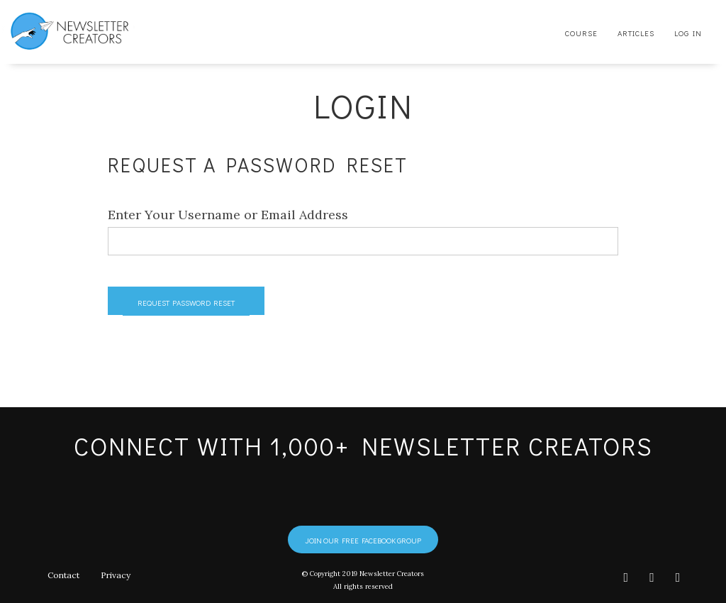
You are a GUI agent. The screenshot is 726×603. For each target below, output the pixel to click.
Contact (63, 575)
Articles (636, 33)
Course (581, 33)
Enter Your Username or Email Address (228, 214)
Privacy (115, 575)
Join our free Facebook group (363, 540)
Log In (688, 33)
